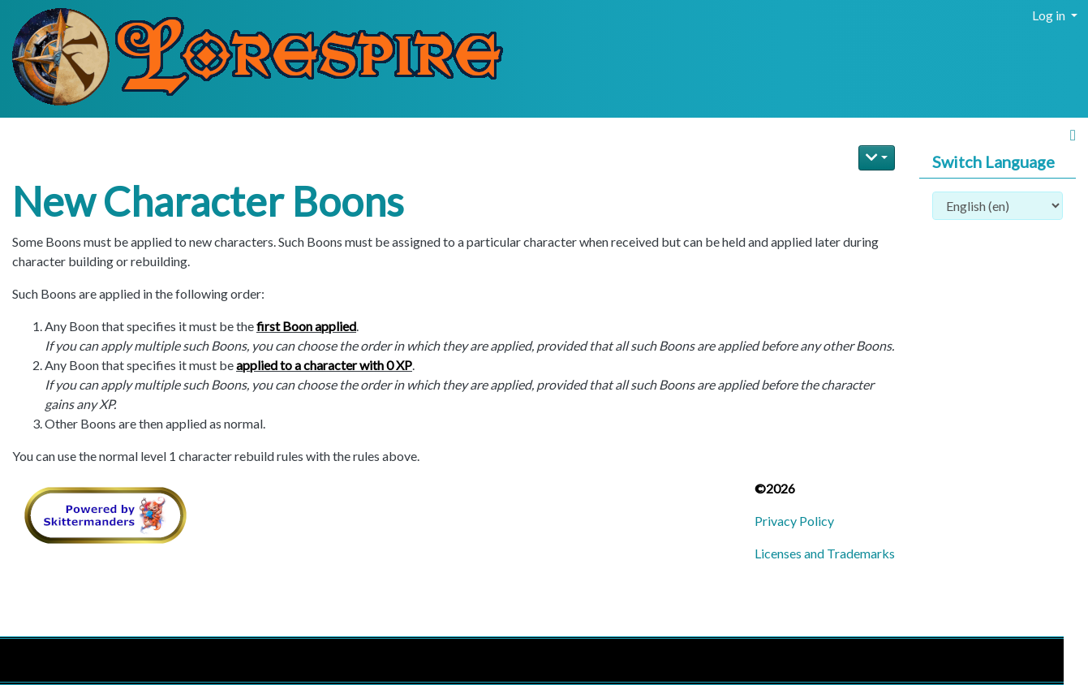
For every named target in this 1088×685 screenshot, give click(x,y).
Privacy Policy (794, 520)
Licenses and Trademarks (825, 553)
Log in (1050, 15)
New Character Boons (208, 201)
